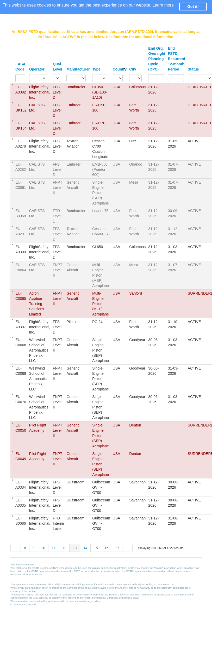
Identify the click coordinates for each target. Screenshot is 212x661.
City (132, 69)
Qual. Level (57, 66)
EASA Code (20, 66)
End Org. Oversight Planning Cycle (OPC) (156, 58)
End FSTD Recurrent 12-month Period (176, 58)
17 (117, 548)
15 (96, 548)
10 (43, 548)
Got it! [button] (193, 6)
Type (96, 69)
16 (106, 548)
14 (85, 548)
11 (54, 548)
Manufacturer (78, 69)
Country (120, 69)
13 (75, 548)
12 (64, 548)
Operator (37, 69)
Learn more (163, 5)
